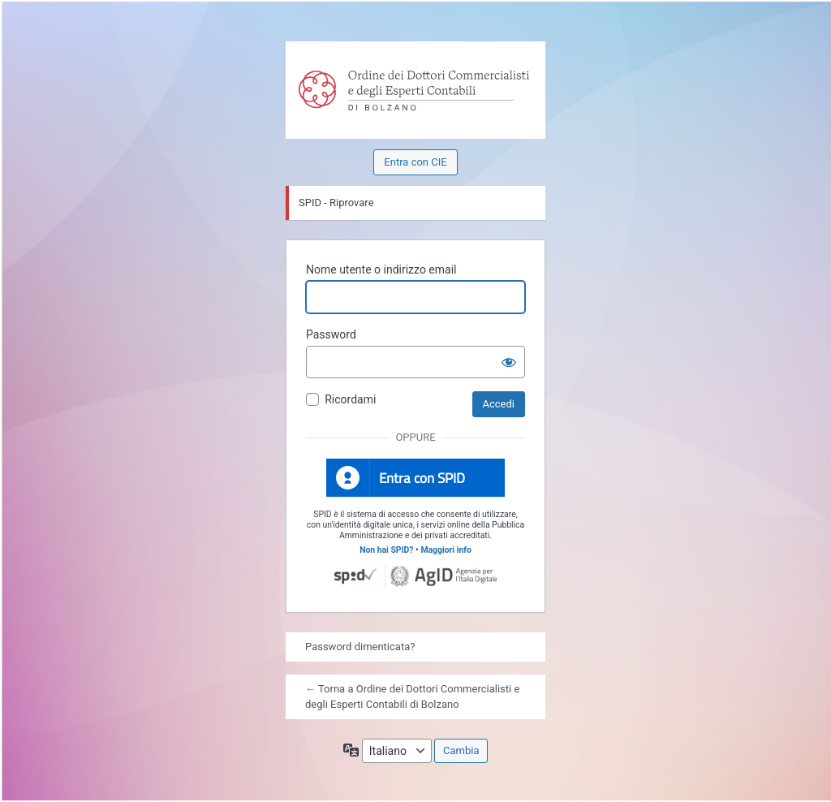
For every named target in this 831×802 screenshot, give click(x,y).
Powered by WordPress (320, 75)
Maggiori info (445, 550)
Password (331, 334)
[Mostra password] (509, 362)
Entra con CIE (415, 162)
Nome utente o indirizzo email (381, 269)
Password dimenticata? (360, 646)
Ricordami (350, 399)
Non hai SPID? (386, 550)
